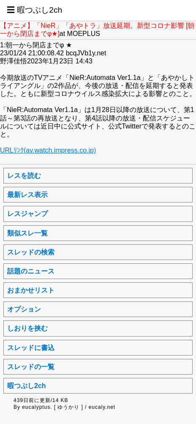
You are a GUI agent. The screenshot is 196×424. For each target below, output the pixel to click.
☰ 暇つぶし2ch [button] (34, 9)
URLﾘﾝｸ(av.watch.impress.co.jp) (48, 150)
